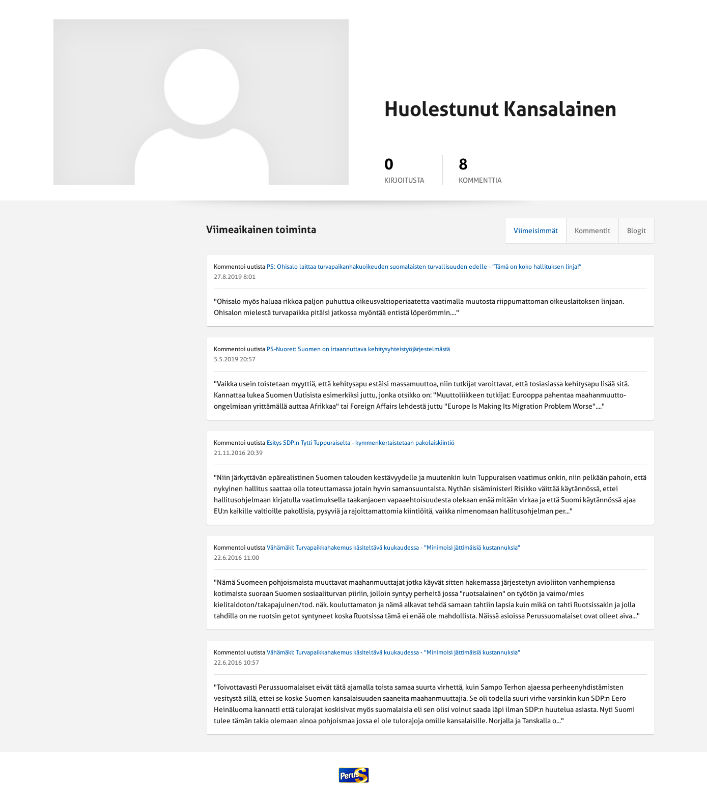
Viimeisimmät (536, 230)
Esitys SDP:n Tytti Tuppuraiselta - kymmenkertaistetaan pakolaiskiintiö (361, 442)
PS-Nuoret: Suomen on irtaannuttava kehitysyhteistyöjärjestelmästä (358, 349)
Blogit (636, 230)
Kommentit (592, 230)
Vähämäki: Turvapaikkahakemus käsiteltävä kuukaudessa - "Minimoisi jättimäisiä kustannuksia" (393, 547)
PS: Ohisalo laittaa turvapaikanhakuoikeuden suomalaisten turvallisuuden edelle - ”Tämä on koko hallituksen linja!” (424, 266)
